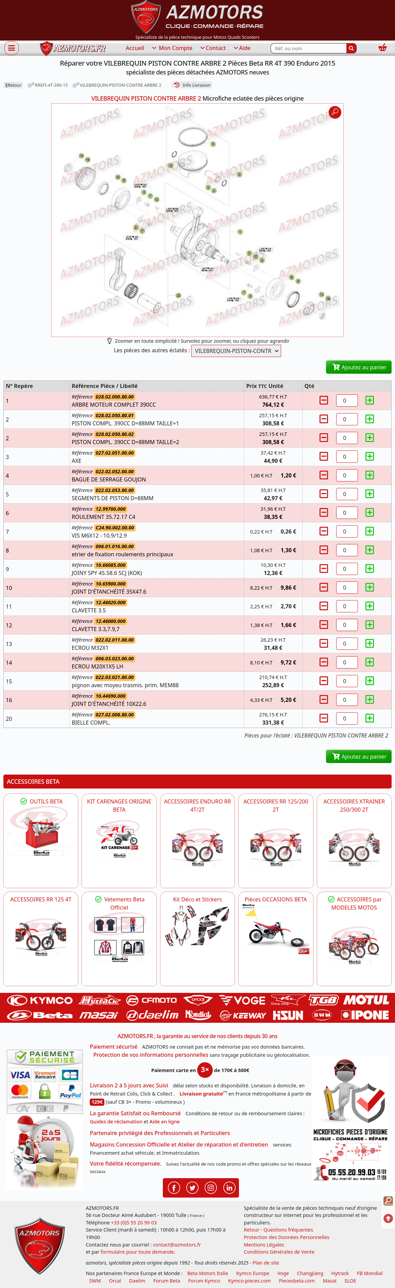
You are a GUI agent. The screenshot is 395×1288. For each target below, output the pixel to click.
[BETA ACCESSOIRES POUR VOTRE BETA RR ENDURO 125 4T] (40, 937)
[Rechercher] (351, 48)
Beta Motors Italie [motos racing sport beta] (207, 1273)
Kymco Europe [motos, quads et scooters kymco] (252, 1273)
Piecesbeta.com (297, 1280)
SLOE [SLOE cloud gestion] (350, 1280)
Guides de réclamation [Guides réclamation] (116, 1121)
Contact (212, 48)
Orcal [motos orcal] (115, 1280)
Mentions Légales (264, 1244)
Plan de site (266, 1262)
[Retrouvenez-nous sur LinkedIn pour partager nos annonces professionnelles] (229, 1187)
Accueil (135, 48)
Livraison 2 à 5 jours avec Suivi (129, 1085)
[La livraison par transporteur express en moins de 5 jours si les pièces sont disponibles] (45, 1152)
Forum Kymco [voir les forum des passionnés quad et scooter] (204, 1280)
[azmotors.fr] (73, 48)
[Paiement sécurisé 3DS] (45, 1082)
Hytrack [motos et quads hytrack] (340, 1273)
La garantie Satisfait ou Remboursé (135, 1113)
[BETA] (354, 945)
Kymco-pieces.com (249, 1280)
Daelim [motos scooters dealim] (137, 1280)
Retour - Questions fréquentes (278, 1229)
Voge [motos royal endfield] (283, 1273)
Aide (242, 48)
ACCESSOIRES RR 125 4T (40, 899)
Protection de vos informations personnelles (150, 1054)
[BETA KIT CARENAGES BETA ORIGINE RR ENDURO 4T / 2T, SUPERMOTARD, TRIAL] (119, 839)
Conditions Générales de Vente (279, 1252)
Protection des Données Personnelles (286, 1237)
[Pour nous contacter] (350, 1155)
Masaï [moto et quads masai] (330, 1280)
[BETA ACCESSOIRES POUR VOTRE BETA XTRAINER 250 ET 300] (354, 847)
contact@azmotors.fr (177, 1244)
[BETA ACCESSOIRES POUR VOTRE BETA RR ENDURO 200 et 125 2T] (275, 847)
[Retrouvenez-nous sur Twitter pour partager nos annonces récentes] (192, 1187)
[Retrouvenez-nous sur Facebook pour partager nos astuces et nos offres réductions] (174, 1187)
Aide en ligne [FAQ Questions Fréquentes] (165, 1121)
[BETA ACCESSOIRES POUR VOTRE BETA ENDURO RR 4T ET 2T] (197, 847)
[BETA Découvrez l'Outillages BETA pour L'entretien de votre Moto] (40, 831)
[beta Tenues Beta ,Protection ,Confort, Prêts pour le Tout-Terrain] (119, 937)
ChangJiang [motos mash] (310, 1273)
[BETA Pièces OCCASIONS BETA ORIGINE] (275, 928)
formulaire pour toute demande (137, 1252)
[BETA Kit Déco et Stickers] (197, 925)
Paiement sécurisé (113, 1046)
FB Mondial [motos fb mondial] (370, 1273)
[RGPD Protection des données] (350, 1091)
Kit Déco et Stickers (197, 899)
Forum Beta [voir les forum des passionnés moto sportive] (166, 1280)
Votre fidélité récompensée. (125, 1163)
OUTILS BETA (41, 801)
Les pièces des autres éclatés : (152, 350)
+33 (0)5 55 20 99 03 (134, 1222)
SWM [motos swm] (95, 1280)
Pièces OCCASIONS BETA (276, 899)
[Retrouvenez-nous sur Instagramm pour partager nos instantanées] (211, 1187)
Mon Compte (171, 48)
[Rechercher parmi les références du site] (308, 48)
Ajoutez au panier (359, 367)
